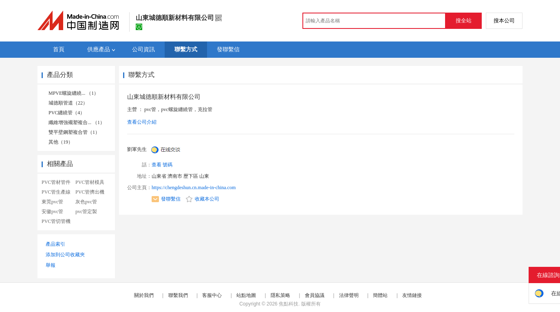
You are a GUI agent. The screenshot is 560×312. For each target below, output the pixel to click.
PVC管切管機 (56, 221)
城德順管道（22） (68, 103)
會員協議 (314, 295)
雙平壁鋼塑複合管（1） (74, 132)
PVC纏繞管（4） (67, 113)
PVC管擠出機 (89, 192)
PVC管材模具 (89, 182)
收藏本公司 (202, 199)
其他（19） (61, 142)
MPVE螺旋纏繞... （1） (74, 93)
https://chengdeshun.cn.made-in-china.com (194, 187)
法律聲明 (349, 295)
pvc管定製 (86, 211)
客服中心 (212, 295)
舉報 (50, 265)
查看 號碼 (162, 165)
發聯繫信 (166, 199)
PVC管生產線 (56, 192)
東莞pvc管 (52, 202)
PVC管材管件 (56, 182)
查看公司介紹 (142, 122)
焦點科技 (288, 304)
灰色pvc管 (86, 202)
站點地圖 (246, 295)
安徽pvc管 (52, 211)
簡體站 (380, 295)
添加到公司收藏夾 (65, 254)
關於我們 (144, 295)
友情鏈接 (412, 295)
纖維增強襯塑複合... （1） (77, 122)
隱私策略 (280, 295)
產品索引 (55, 244)
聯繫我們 (178, 295)
